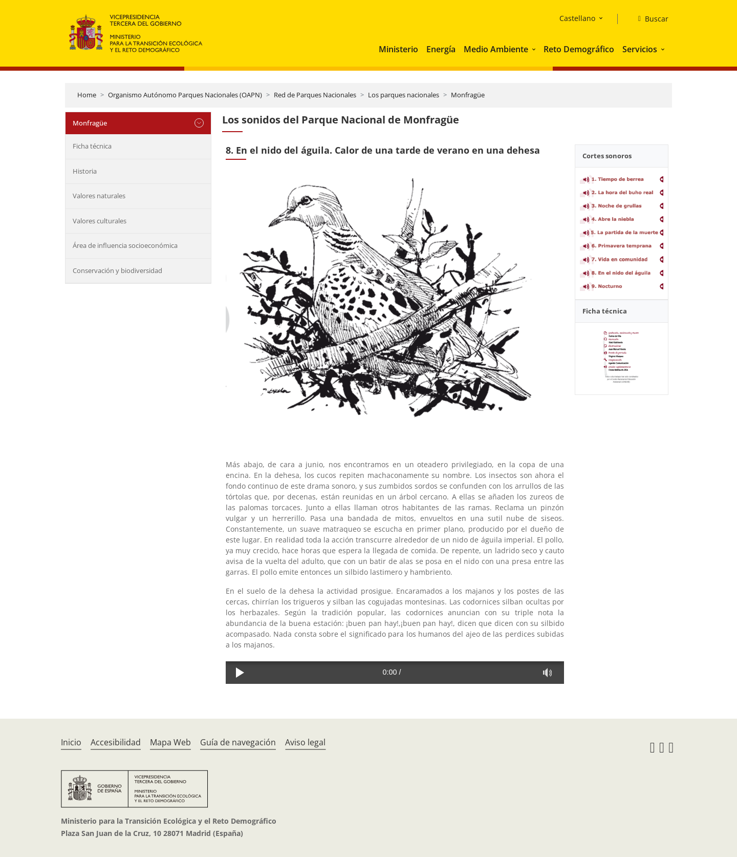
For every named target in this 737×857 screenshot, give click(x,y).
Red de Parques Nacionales (315, 94)
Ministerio (398, 49)
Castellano (577, 18)
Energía (441, 49)
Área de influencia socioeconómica (125, 245)
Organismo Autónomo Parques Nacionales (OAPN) (185, 94)
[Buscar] (649, 19)
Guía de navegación (238, 742)
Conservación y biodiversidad (117, 270)
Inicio (71, 742)
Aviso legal (305, 742)
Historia (85, 171)
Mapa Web (170, 742)
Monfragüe (468, 94)
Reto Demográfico (579, 49)
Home (86, 94)
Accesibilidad (116, 742)
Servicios (639, 49)
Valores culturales (99, 220)
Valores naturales (99, 195)
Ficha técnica (92, 146)
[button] (534, 49)
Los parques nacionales (403, 94)
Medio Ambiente (496, 49)
